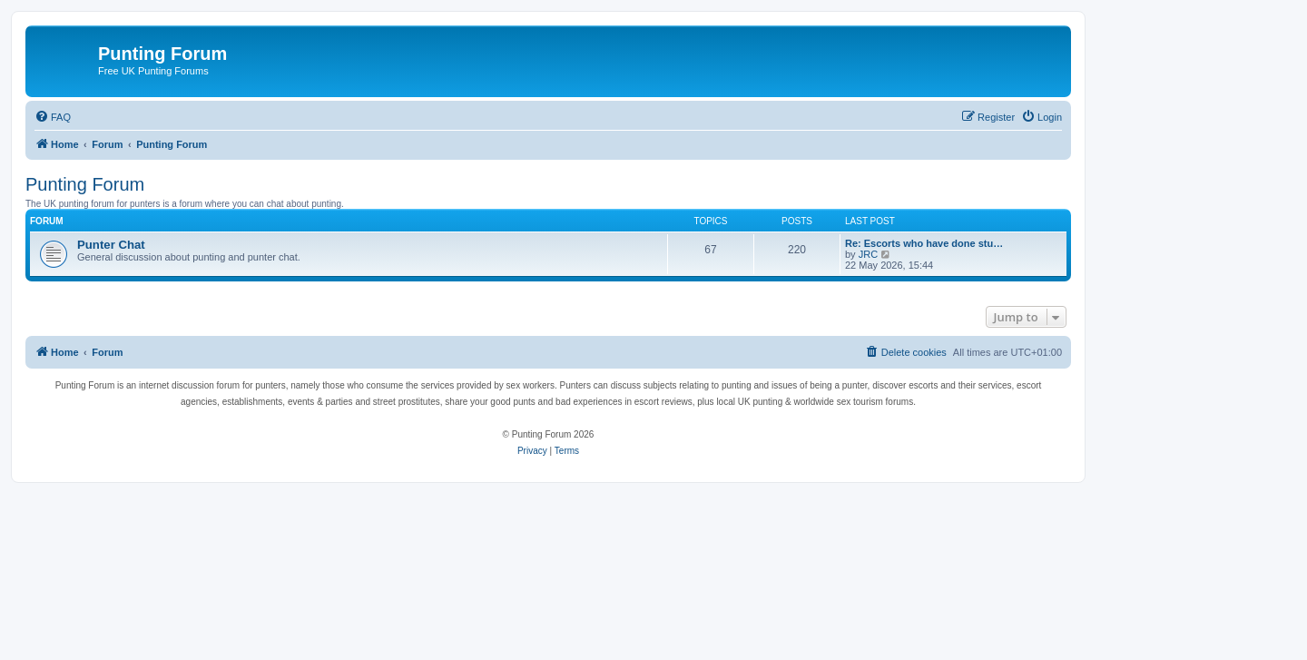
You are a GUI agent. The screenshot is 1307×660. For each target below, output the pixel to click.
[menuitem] (52, 117)
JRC (868, 254)
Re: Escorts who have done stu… (924, 243)
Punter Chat (111, 244)
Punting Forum (84, 184)
